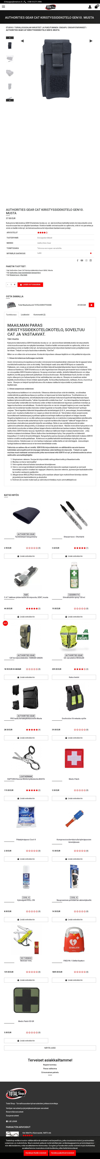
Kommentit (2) (39, 315)
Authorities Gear (44, 243)
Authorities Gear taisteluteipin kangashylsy (25, 273)
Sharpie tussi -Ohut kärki (18, 275)
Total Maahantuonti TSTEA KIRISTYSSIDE (35, 305)
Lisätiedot (25, 315)
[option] (10, 44)
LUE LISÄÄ (11, 1121)
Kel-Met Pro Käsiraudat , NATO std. (37, 1133)
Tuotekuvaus (11, 315)
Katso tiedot (74, 677)
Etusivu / (10, 28)
